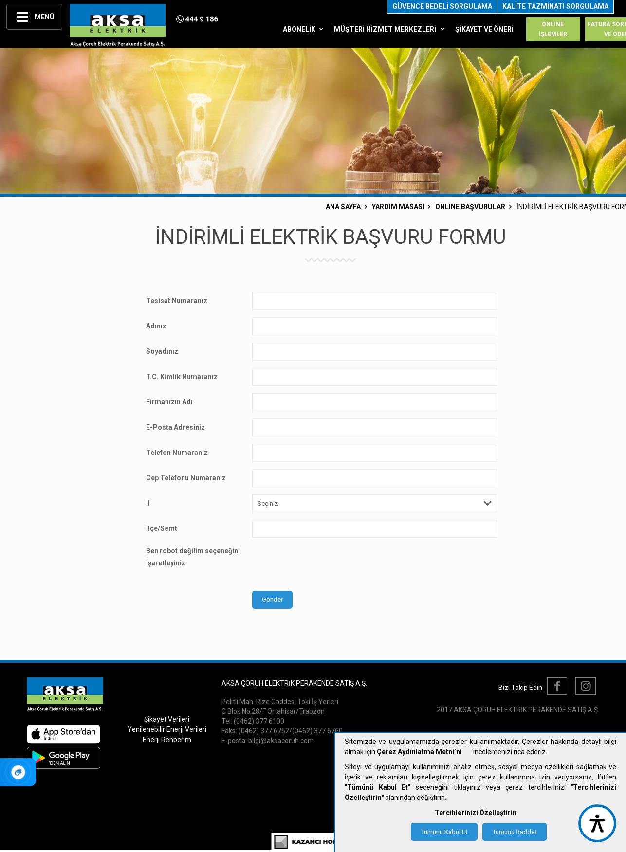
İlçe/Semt (161, 528)
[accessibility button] (597, 823)
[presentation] (326, 564)
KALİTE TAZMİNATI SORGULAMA (555, 6)
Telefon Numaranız (177, 452)
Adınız (156, 326)
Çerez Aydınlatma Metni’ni (419, 752)
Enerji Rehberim (167, 739)
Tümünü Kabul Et (444, 831)
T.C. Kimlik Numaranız (182, 377)
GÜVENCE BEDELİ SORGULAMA (442, 6)
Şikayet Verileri (166, 719)
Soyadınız (162, 351)
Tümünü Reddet (514, 831)
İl (148, 503)
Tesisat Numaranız (176, 301)
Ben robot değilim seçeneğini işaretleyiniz (193, 557)
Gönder (272, 599)
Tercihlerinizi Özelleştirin (475, 812)
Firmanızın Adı (169, 402)
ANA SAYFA (343, 207)
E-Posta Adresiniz (175, 427)
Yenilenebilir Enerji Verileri (167, 729)
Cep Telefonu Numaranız (186, 478)
